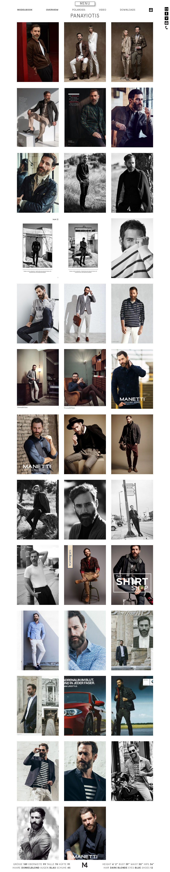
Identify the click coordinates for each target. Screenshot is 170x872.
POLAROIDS (78, 9)
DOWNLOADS (127, 9)
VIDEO (102, 9)
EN (166, 9)
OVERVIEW (52, 9)
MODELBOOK (24, 9)
